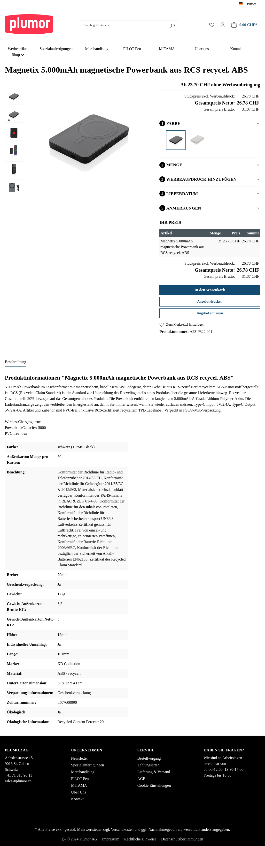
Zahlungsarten (148, 765)
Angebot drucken (209, 301)
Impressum (110, 839)
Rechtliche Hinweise (140, 839)
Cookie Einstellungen (154, 785)
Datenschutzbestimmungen (182, 839)
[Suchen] (172, 25)
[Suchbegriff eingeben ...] (124, 25)
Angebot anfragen (210, 313)
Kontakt (77, 799)
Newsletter (79, 758)
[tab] (15, 362)
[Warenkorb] (244, 25)
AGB (141, 779)
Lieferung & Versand (153, 772)
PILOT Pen (80, 779)
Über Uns (78, 792)
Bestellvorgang (149, 758)
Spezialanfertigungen (87, 765)
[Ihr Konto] (222, 25)
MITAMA (79, 785)
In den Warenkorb (210, 290)
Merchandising (82, 772)
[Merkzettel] (211, 25)
